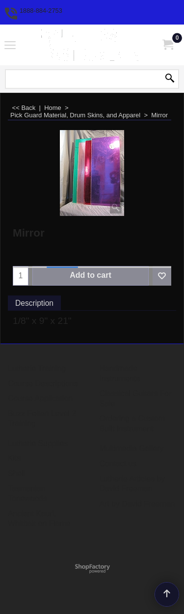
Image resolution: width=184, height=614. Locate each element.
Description (34, 303)
